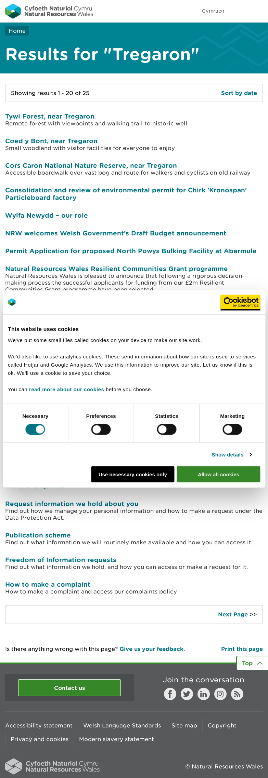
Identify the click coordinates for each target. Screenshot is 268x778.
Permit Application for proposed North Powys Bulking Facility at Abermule (131, 251)
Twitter (187, 694)
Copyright (222, 725)
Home (17, 30)
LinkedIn (203, 694)
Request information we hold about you (72, 503)
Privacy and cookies (39, 739)
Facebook (170, 694)
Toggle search (239, 11)
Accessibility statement (39, 725)
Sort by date (239, 93)
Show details (228, 454)
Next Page (233, 614)
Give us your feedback (151, 648)
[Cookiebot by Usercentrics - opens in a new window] (240, 302)
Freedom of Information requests (60, 559)
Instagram (220, 694)
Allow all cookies (218, 474)
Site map (184, 725)
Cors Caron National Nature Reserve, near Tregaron (91, 165)
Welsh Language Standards (122, 725)
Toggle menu (258, 11)
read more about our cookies (66, 389)
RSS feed (237, 694)
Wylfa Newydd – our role (46, 215)
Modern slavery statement (116, 739)
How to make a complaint (47, 584)
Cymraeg (213, 11)
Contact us (69, 687)
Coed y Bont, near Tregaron (51, 141)
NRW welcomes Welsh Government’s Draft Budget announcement (115, 233)
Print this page (242, 648)
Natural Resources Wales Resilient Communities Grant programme (116, 268)
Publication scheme (38, 535)
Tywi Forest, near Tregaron (49, 116)
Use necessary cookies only (133, 474)
